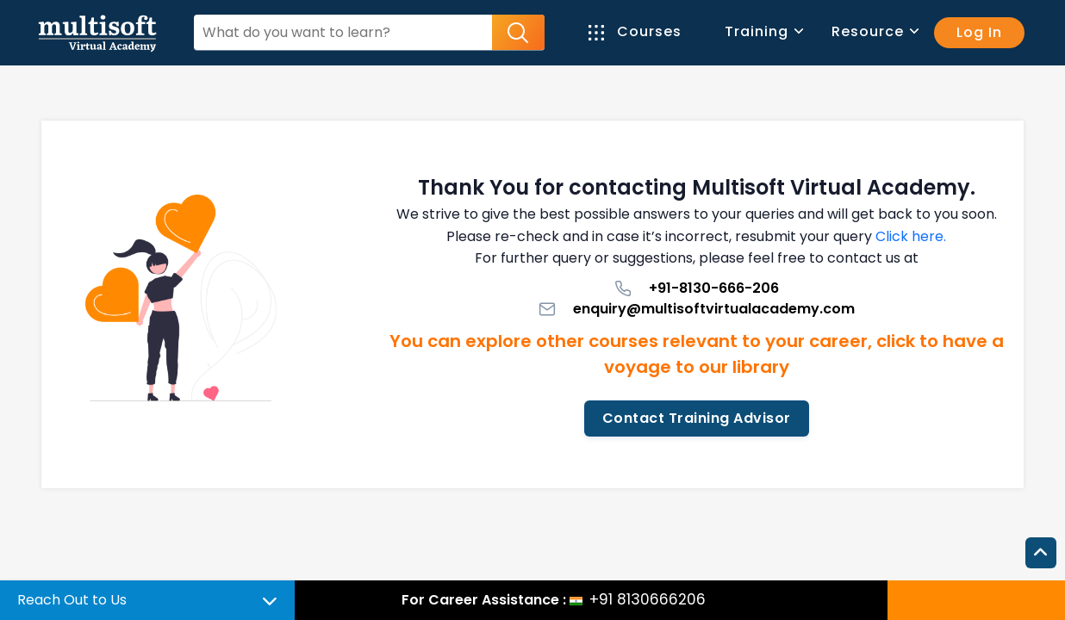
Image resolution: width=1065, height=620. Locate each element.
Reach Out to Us (72, 600)
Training (763, 31)
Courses (635, 31)
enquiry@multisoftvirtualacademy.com (697, 309)
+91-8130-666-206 (696, 288)
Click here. (910, 236)
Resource (874, 31)
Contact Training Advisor (696, 418)
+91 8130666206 (647, 599)
